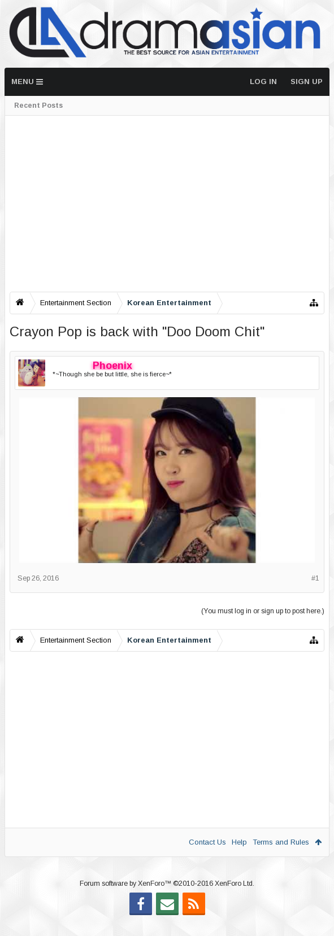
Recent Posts (38, 105)
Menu (27, 81)
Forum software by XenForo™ (167, 902)
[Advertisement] (167, 204)
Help (239, 842)
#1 (315, 578)
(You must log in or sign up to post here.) (262, 611)
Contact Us (207, 842)
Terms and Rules (281, 842)
